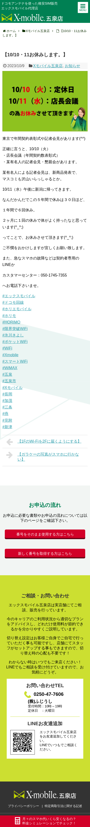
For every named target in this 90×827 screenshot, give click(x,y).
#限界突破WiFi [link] (15, 329)
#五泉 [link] (7, 374)
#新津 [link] (7, 427)
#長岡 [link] (7, 394)
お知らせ (72, 66)
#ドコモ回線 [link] (13, 302)
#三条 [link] (7, 407)
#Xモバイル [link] (12, 388)
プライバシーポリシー (23, 806)
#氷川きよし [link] (13, 335)
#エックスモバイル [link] (18, 296)
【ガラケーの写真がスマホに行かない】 (42, 456)
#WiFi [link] (7, 348)
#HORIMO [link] (11, 322)
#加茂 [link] (7, 401)
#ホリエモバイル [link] (16, 309)
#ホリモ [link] (9, 316)
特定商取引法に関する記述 (63, 806)
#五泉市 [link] (9, 381)
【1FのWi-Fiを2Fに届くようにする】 (43, 442)
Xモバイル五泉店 (48, 66)
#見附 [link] (7, 420)
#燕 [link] (5, 414)
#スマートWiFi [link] (15, 361)
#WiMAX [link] (9, 368)
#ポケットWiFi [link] (15, 342)
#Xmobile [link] (10, 355)
